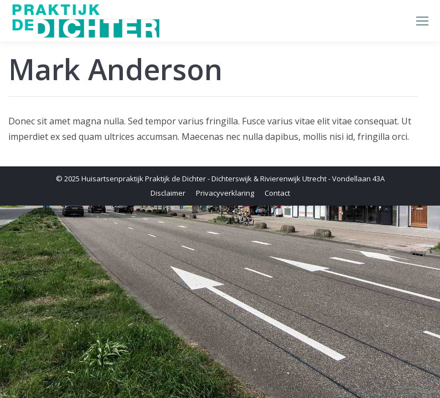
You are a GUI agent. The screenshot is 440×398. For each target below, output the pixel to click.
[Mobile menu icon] (422, 21)
